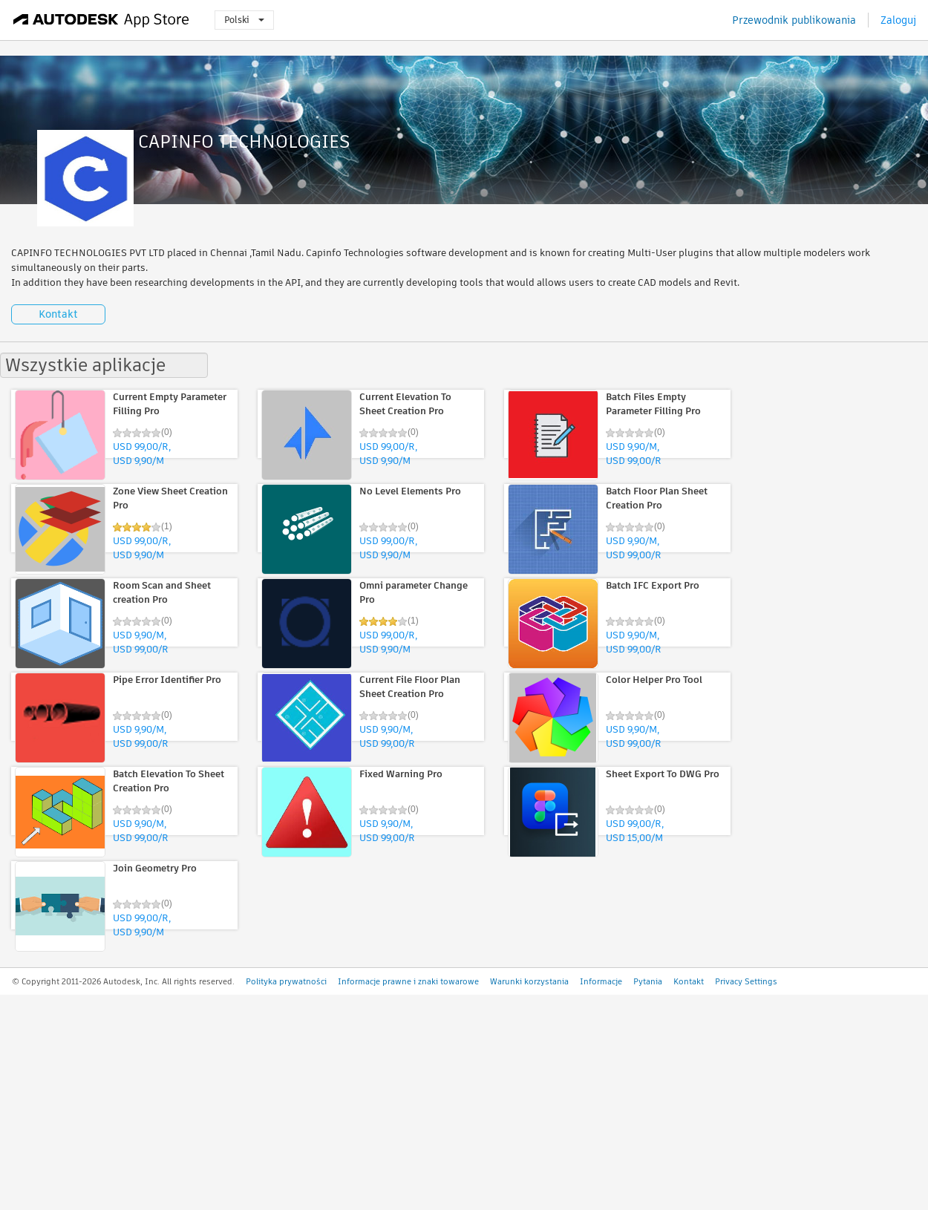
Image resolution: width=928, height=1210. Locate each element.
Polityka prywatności (286, 981)
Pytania (647, 981)
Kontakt (58, 314)
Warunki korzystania (529, 981)
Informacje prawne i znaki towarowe (408, 981)
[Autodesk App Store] (101, 20)
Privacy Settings (746, 981)
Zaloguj (898, 20)
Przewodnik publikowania (794, 20)
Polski (244, 19)
